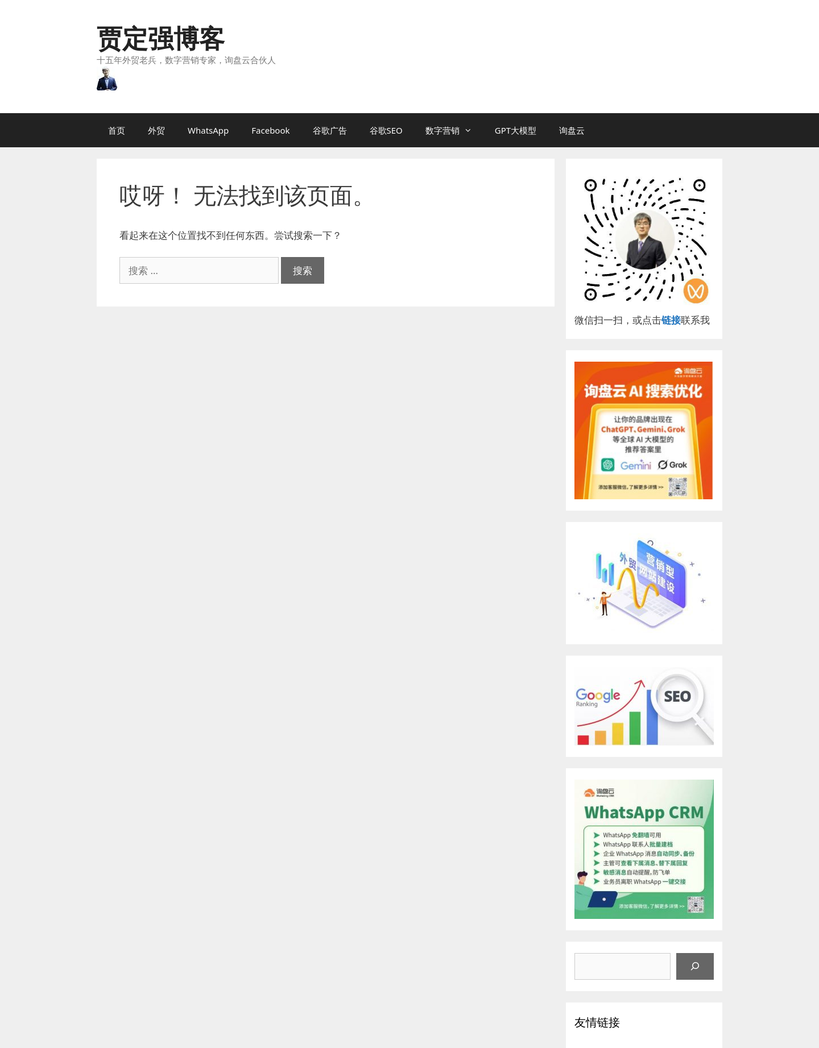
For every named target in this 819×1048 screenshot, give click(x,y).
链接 (671, 319)
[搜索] (695, 966)
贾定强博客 (161, 37)
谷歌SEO (386, 130)
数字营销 (454, 130)
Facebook (270, 130)
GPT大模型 (515, 130)
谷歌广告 (330, 130)
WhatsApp (208, 130)
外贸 (156, 130)
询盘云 (572, 130)
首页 (116, 130)
